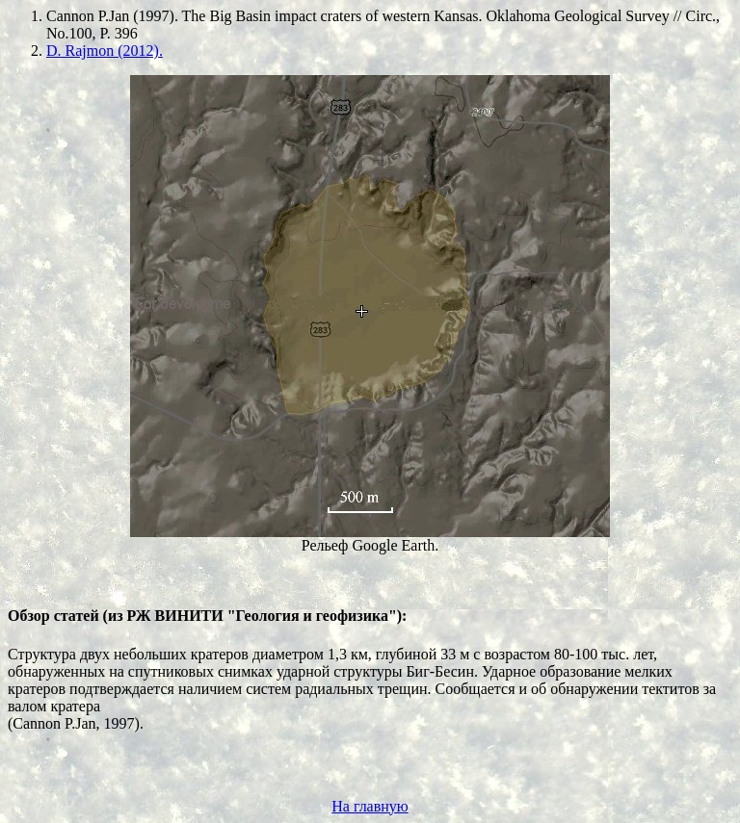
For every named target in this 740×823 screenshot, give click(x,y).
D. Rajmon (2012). (104, 50)
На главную (370, 806)
